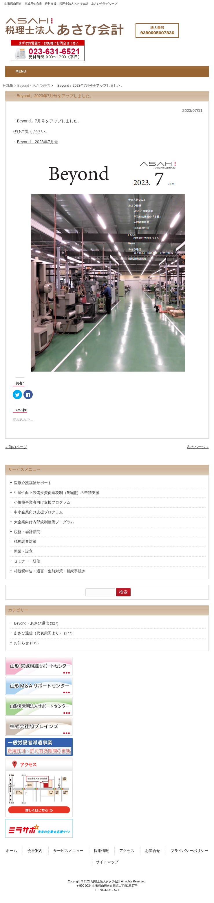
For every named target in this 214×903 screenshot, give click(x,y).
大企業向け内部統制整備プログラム (44, 522)
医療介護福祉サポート (33, 483)
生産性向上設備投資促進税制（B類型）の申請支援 (56, 493)
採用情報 (101, 851)
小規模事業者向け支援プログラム (42, 502)
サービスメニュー (68, 851)
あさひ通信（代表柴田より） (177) (43, 633)
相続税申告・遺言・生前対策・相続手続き (49, 571)
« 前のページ (16, 447)
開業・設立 (23, 551)
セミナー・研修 (27, 561)
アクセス (126, 851)
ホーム (11, 851)
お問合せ (152, 851)
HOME (8, 86)
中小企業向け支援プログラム (38, 512)
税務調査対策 (25, 542)
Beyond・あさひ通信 (33, 86)
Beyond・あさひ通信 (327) (36, 623)
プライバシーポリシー (189, 851)
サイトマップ (107, 862)
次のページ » (197, 447)
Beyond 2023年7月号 (37, 142)
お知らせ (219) (26, 643)
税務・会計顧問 (27, 532)
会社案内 (35, 851)
